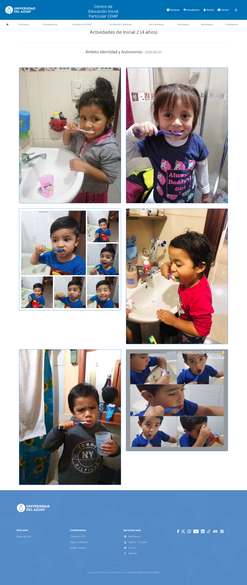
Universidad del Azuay (116, 572)
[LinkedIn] (203, 531)
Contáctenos (231, 24)
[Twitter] (183, 531)
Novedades (207, 24)
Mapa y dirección (79, 542)
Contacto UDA (77, 536)
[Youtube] (196, 531)
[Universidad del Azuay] (33, 508)
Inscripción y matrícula (121, 24)
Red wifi (130, 553)
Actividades (183, 24)
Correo (129, 547)
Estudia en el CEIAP (82, 24)
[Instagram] (189, 531)
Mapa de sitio (24, 536)
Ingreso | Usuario (135, 542)
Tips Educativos (156, 24)
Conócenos (23, 24)
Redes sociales (78, 547)
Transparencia (49, 24)
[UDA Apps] (222, 531)
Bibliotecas (131, 536)
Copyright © (95, 572)
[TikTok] (209, 531)
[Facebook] (178, 531)
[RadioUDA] (215, 531)
